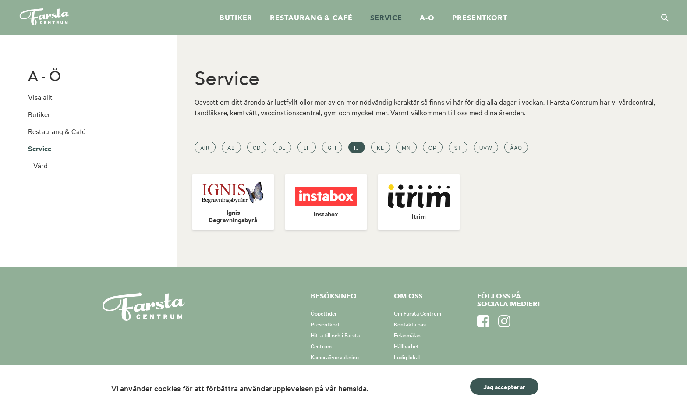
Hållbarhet (406, 346)
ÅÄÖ (516, 147)
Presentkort (479, 18)
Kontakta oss (410, 324)
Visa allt (40, 97)
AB (231, 147)
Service (386, 18)
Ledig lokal (407, 357)
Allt (205, 147)
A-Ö (427, 18)
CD (257, 147)
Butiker (236, 18)
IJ (356, 147)
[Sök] (662, 17)
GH (332, 147)
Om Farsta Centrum (417, 313)
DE (282, 147)
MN (406, 147)
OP (432, 147)
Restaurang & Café (56, 131)
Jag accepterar (504, 386)
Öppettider (324, 313)
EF (306, 147)
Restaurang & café (311, 18)
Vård (40, 165)
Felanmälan (407, 335)
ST (458, 147)
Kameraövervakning (335, 357)
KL (380, 147)
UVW (485, 147)
